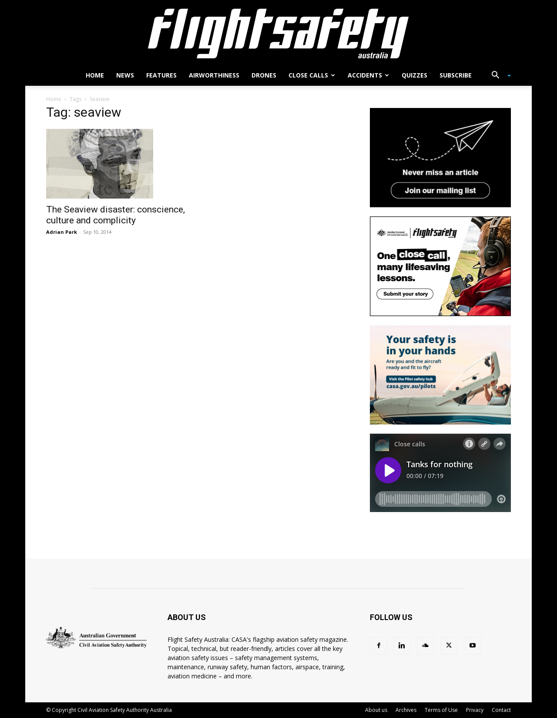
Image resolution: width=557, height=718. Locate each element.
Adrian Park (61, 232)
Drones (264, 75)
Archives (406, 710)
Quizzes (414, 75)
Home (95, 75)
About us (376, 710)
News (125, 75)
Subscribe (456, 75)
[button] (498, 76)
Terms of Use (441, 710)
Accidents (368, 75)
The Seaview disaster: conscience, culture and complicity (115, 215)
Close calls (312, 75)
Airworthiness (214, 75)
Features (161, 75)
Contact (501, 710)
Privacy (474, 710)
